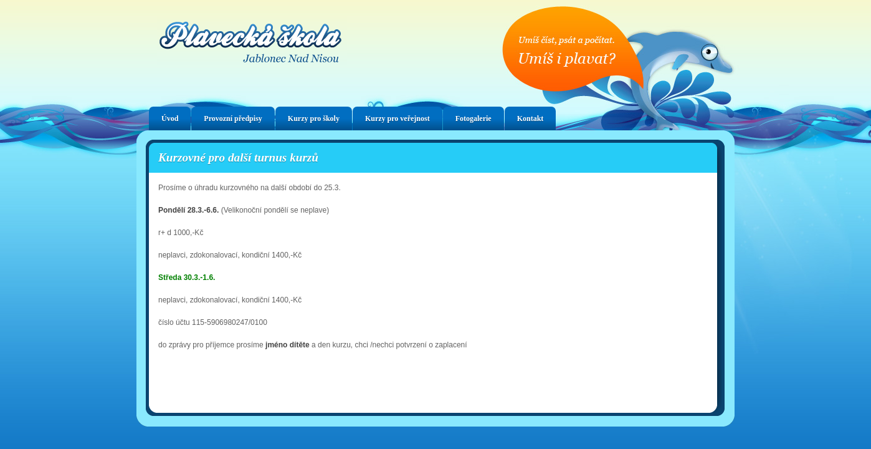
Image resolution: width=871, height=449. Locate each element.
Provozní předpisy (233, 118)
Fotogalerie (473, 118)
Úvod (169, 118)
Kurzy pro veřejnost (397, 118)
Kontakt (530, 118)
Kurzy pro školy (314, 118)
